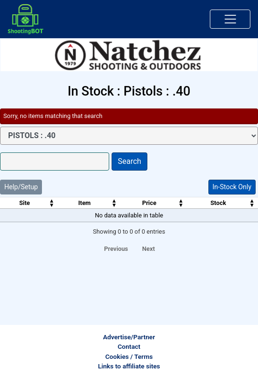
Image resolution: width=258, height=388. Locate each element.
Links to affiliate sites (129, 366)
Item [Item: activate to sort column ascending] (84, 202)
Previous (116, 248)
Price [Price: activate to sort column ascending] (149, 202)
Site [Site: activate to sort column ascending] (24, 202)
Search (129, 161)
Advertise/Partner (129, 337)
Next (148, 248)
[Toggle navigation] (230, 19)
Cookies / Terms (129, 356)
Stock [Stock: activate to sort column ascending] (218, 202)
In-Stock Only (232, 187)
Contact (129, 346)
